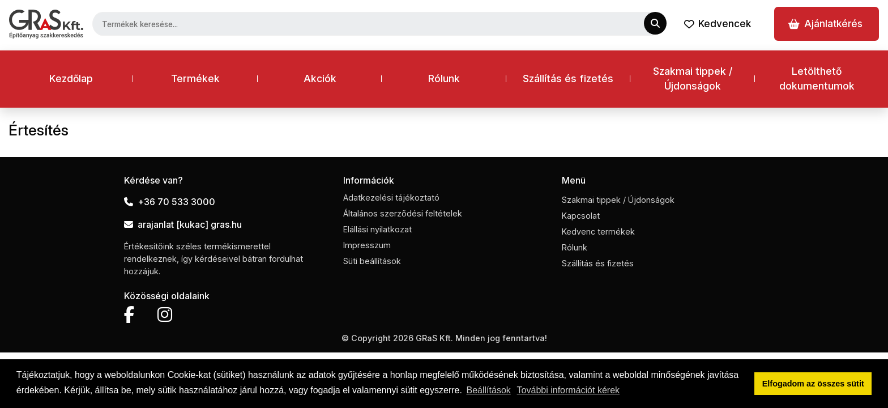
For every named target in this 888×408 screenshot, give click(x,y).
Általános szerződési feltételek (402, 213)
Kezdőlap (71, 78)
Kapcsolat (581, 215)
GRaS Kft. (434, 338)
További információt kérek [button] (568, 390)
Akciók (320, 78)
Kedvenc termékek (598, 231)
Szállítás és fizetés (568, 78)
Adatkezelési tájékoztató (391, 197)
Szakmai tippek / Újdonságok (692, 78)
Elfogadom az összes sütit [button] (813, 383)
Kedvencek (717, 23)
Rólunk (444, 78)
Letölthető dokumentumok (817, 78)
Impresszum (367, 245)
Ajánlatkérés (825, 23)
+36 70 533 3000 (169, 201)
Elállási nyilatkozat (377, 229)
